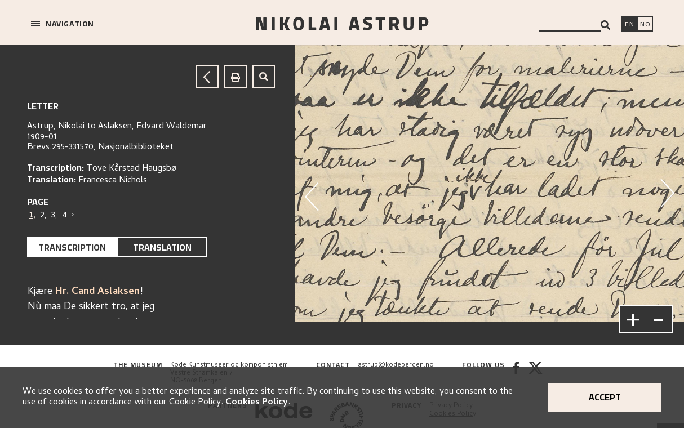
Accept (605, 397)
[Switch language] (629, 24)
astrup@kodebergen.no (396, 365)
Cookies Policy (256, 402)
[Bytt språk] (645, 24)
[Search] (605, 25)
